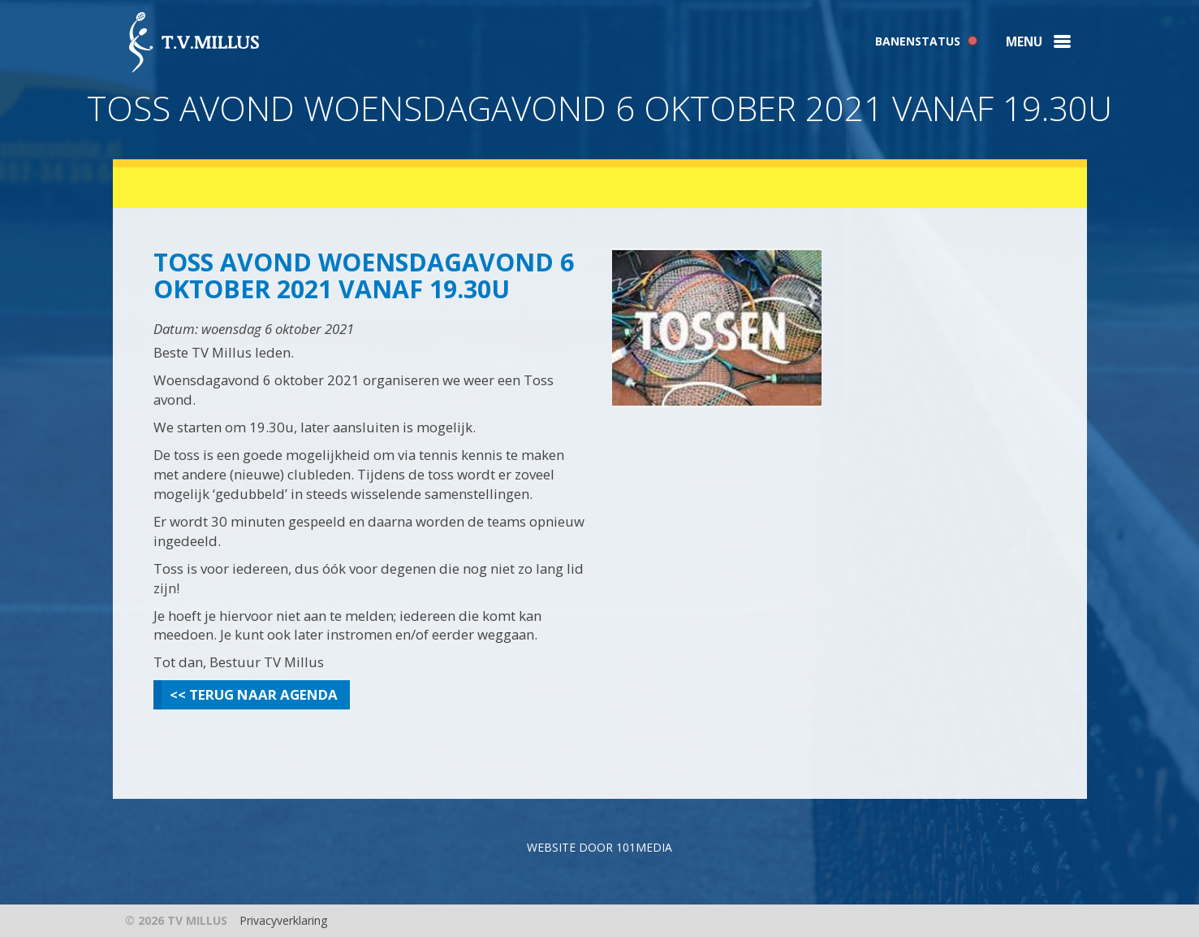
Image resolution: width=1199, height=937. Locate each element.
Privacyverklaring (283, 920)
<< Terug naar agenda (254, 694)
